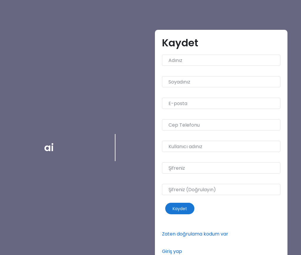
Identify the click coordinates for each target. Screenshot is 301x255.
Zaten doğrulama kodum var (195, 234)
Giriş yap (172, 251)
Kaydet (180, 208)
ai (49, 147)
